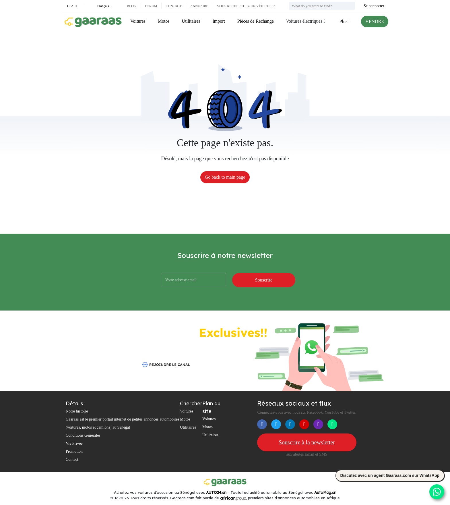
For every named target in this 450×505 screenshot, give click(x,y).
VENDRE (374, 21)
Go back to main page (225, 177)
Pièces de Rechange (255, 21)
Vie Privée (74, 443)
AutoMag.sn (325, 492)
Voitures (138, 21)
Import (218, 21)
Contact (174, 6)
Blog (131, 6)
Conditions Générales (83, 435)
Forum (151, 6)
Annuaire (199, 6)
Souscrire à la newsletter (307, 442)
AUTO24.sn (216, 492)
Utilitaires (191, 21)
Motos (164, 21)
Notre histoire (77, 411)
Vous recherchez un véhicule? (246, 6)
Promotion (74, 451)
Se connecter (374, 6)
